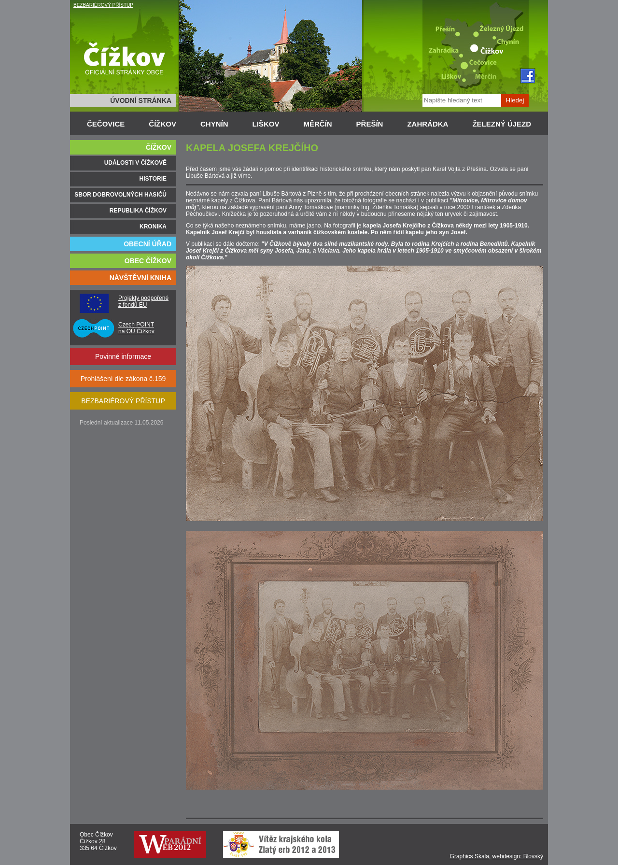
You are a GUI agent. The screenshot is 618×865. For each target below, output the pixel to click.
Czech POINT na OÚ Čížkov (136, 328)
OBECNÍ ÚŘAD (147, 244)
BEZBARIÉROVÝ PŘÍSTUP (103, 5)
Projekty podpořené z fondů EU (143, 301)
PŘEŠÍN (369, 124)
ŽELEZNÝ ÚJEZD (501, 124)
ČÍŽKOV (162, 124)
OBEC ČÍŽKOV (148, 261)
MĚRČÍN (317, 124)
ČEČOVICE (106, 124)
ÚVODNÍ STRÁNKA (140, 100)
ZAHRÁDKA (427, 124)
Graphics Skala (469, 856)
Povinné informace (123, 356)
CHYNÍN (214, 124)
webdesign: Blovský (517, 856)
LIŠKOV (266, 124)
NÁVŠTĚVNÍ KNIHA (140, 278)
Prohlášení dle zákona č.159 (123, 379)
